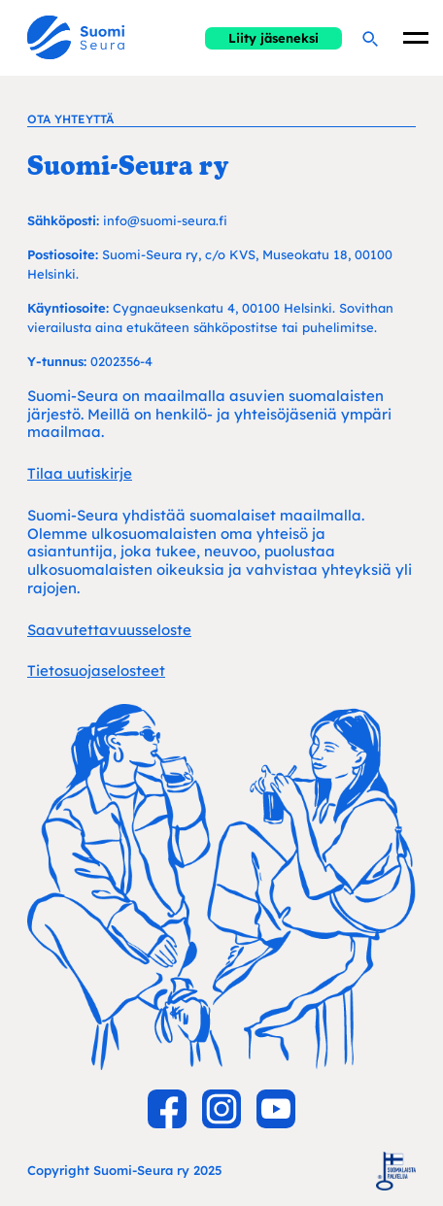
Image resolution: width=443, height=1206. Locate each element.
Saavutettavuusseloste (109, 629)
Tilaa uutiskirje (79, 473)
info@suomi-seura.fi (165, 220)
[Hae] (369, 37)
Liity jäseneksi (273, 38)
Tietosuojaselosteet (96, 670)
